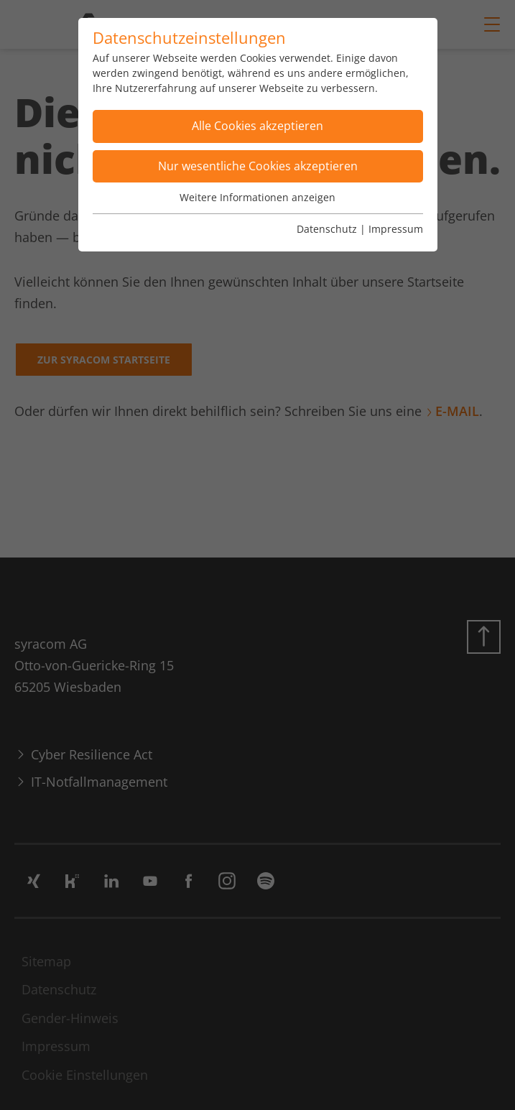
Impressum (395, 229)
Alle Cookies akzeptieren (257, 126)
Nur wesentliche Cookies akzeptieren (258, 166)
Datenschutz (327, 229)
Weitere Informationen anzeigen (257, 197)
